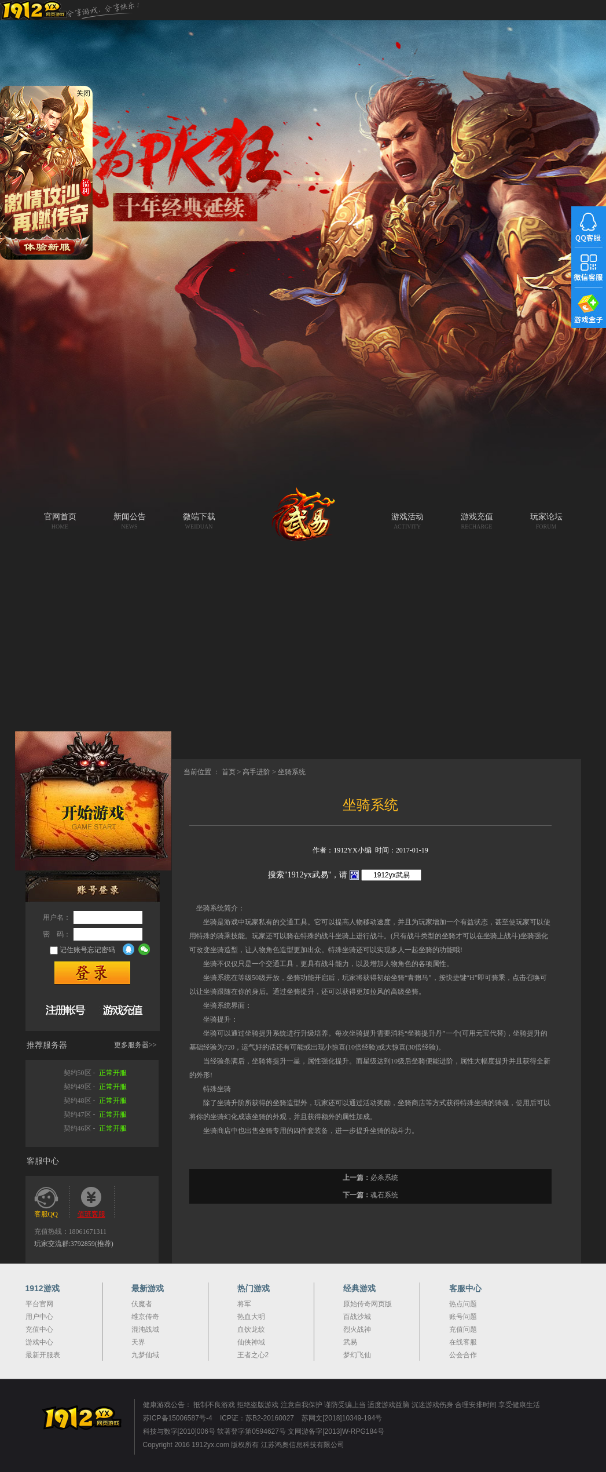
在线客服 (463, 1342)
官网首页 (60, 521)
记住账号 (73, 950)
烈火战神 (357, 1329)
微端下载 (199, 521)
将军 (244, 1304)
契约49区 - (95, 1087)
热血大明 (251, 1317)
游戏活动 (407, 521)
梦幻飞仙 (357, 1355)
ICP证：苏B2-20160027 (257, 1418)
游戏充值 (477, 521)
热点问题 (463, 1304)
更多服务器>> (135, 1045)
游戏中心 (39, 1342)
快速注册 (65, 1010)
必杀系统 (384, 1178)
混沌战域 (145, 1329)
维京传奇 (145, 1317)
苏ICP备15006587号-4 (177, 1418)
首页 (229, 772)
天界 (138, 1342)
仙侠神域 (251, 1342)
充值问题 (463, 1329)
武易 (303, 524)
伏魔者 (141, 1304)
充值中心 (39, 1329)
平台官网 (39, 1304)
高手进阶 (256, 772)
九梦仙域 (145, 1355)
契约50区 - (95, 1073)
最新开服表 (42, 1355)
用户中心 (39, 1317)
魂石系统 (384, 1195)
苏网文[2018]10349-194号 (342, 1418)
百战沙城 (357, 1317)
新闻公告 (129, 521)
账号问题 (463, 1317)
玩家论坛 (546, 521)
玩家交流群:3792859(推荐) (73, 1244)
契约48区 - (95, 1100)
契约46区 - (95, 1128)
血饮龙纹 (251, 1329)
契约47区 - (95, 1114)
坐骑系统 (292, 772)
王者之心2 (253, 1355)
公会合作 (463, 1355)
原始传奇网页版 (367, 1304)
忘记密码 (101, 950)
